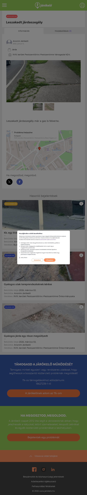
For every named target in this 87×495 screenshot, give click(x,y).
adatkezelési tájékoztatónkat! (48, 239)
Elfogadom (49, 260)
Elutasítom (37, 260)
